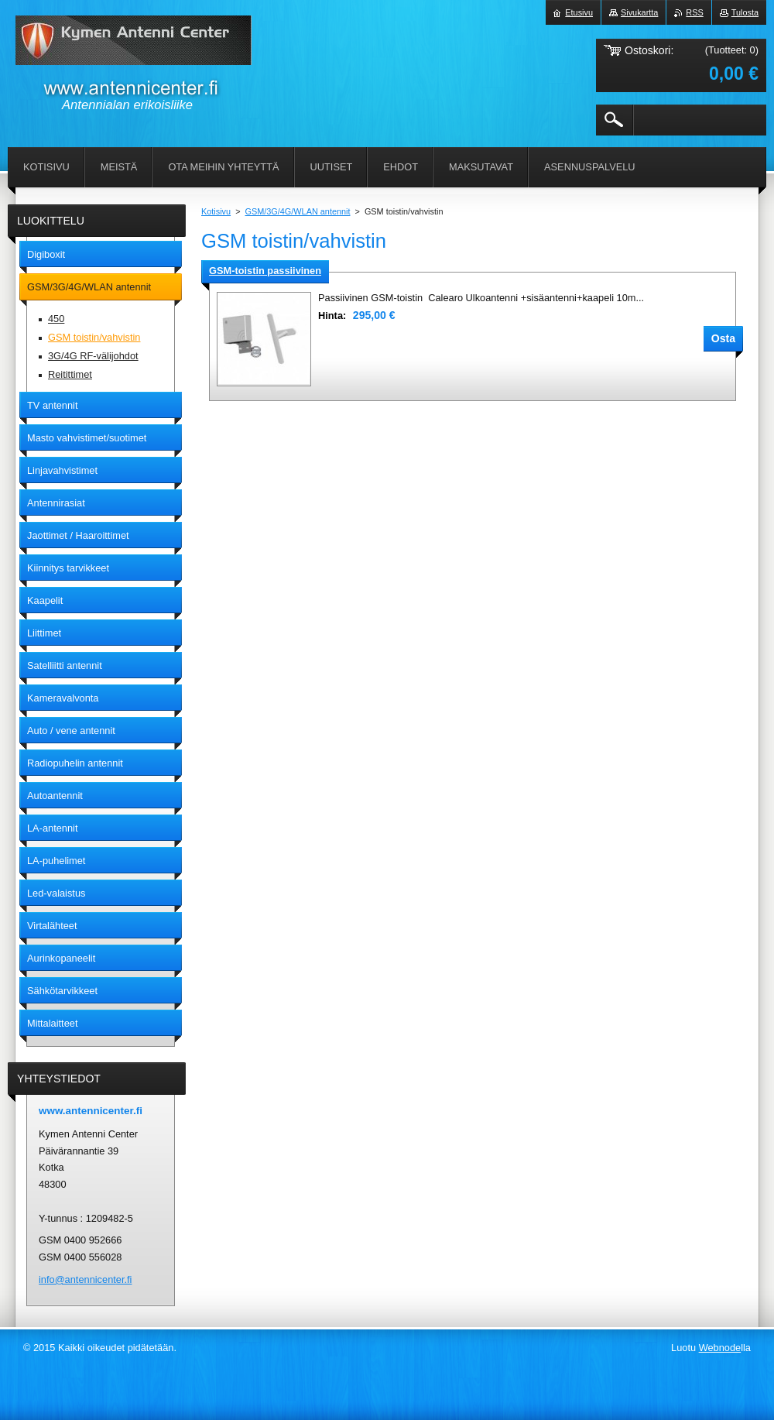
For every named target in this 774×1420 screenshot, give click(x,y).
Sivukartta (639, 12)
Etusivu (579, 12)
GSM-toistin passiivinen (265, 270)
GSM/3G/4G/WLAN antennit (298, 211)
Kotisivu (216, 211)
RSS (694, 12)
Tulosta (745, 12)
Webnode (720, 1347)
